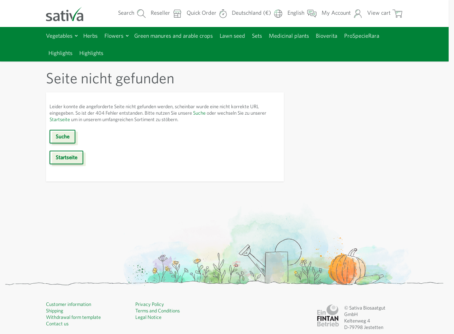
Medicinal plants (289, 35)
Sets (257, 35)
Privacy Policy (149, 304)
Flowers (113, 35)
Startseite (60, 119)
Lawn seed (232, 35)
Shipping (54, 311)
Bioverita (326, 35)
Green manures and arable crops (173, 35)
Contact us (57, 323)
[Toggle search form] (132, 13)
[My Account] (342, 13)
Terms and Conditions (157, 311)
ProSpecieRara (361, 35)
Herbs (90, 35)
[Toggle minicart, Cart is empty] (385, 13)
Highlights (60, 53)
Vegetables (59, 35)
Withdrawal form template (73, 317)
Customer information (68, 304)
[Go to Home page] (69, 13)
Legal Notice (148, 317)
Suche (199, 113)
